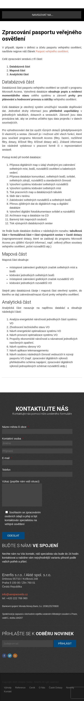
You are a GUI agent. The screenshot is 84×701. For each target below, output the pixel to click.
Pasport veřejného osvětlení (52, 51)
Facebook (4, 656)
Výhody (7, 687)
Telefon (6, 469)
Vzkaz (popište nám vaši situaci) (20, 481)
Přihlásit (64, 643)
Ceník (32, 687)
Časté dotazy (55, 687)
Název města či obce (15, 426)
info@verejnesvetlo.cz (15, 594)
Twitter (9, 656)
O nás (42, 687)
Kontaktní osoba (13, 438)
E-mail (7, 458)
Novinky (70, 687)
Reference (20, 687)
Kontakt (8, 691)
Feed (15, 656)
